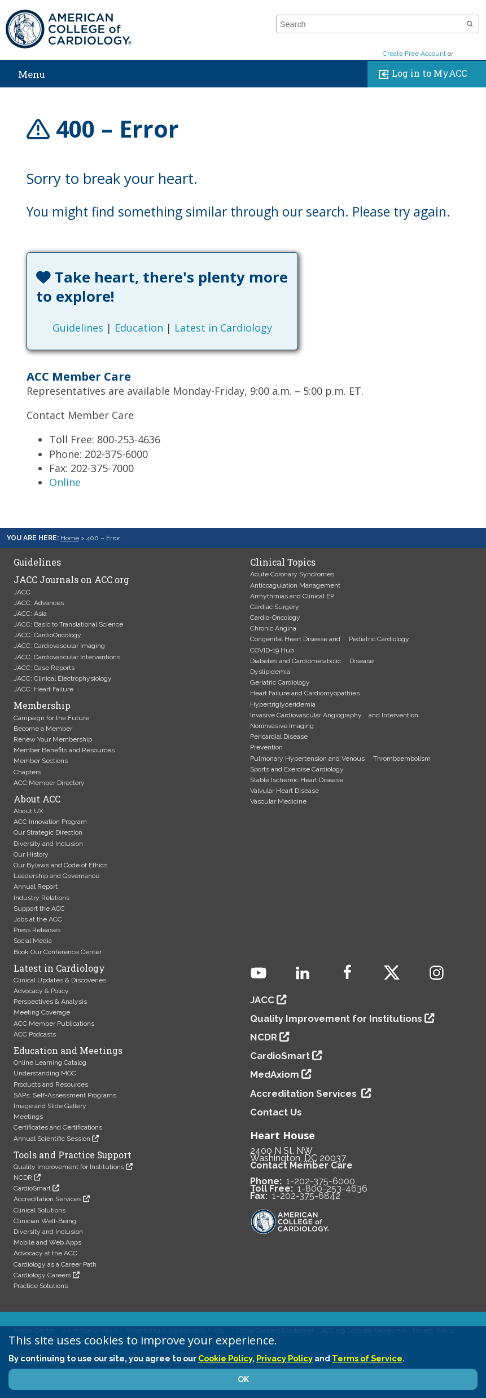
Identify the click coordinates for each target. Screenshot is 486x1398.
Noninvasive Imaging (282, 726)
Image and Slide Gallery (50, 1106)
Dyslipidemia (270, 672)
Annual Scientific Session (52, 1139)
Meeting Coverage (42, 1012)
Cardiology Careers (42, 1275)
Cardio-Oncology (275, 617)
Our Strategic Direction (48, 832)
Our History (31, 854)
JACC (22, 592)
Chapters (27, 772)
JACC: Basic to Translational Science (68, 624)
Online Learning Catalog (50, 1062)
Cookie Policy (225, 1358)
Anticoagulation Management (295, 585)
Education (139, 327)
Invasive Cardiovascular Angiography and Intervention (334, 715)
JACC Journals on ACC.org (71, 579)
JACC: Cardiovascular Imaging (59, 646)
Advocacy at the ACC (45, 1253)
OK (243, 1379)
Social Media (33, 941)
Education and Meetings (68, 1050)
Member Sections (41, 761)
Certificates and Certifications (58, 1127)
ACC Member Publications (54, 1023)
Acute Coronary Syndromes (292, 574)
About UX (28, 811)
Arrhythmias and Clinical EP (292, 596)
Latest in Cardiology (223, 327)
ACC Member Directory (49, 783)
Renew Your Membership (53, 739)
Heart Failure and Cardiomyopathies (305, 693)
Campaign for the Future (51, 718)
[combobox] (370, 24)
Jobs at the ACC (38, 919)
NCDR (23, 1177)
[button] (470, 24)
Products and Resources (51, 1084)
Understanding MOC (45, 1073)
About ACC (37, 799)
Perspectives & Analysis (50, 1001)
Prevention (266, 747)
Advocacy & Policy (41, 991)
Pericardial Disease (279, 736)
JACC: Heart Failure (43, 689)
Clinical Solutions (39, 1210)
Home (69, 538)
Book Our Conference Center (58, 952)
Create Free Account (414, 54)
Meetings (28, 1117)
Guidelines (77, 327)
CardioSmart (32, 1188)
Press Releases (37, 930)
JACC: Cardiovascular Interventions (67, 657)
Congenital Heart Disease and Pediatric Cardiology (329, 639)
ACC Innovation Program (50, 822)
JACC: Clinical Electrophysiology (63, 678)
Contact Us (276, 1112)
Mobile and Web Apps (47, 1242)
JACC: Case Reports (44, 668)
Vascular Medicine (278, 801)
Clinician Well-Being (45, 1221)
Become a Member (43, 729)
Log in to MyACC (420, 74)
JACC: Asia (30, 614)
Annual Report (36, 886)
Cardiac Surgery (274, 607)
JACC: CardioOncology (47, 635)
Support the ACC (39, 908)
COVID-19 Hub (272, 650)
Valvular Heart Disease (284, 791)
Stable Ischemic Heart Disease (296, 780)
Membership (42, 705)
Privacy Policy (284, 1358)
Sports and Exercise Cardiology (297, 769)
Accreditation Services (47, 1199)
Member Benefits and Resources (64, 750)
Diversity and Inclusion (48, 844)
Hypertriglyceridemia (283, 704)
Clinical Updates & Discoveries (60, 980)
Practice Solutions (41, 1286)
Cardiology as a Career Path (55, 1264)
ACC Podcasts (35, 1034)
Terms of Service (367, 1358)
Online (65, 482)
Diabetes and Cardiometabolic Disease (312, 661)
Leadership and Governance (56, 876)
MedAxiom (274, 1074)
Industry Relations (41, 898)
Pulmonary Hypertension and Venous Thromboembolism (340, 758)
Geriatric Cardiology (280, 682)
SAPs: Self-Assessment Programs (65, 1095)
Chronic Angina (273, 628)
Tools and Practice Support (73, 1155)
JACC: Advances (39, 603)
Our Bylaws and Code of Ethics (60, 865)
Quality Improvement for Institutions (69, 1167)
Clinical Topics (283, 562)
